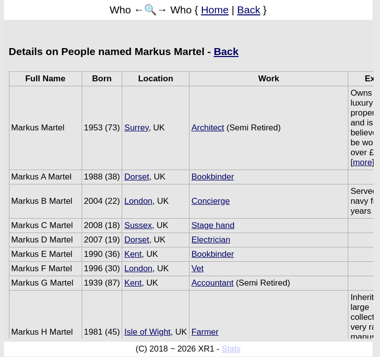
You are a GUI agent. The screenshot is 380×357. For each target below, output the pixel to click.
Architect (207, 127)
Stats (231, 349)
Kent (133, 254)
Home (215, 9)
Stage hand (213, 225)
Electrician (210, 239)
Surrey (136, 127)
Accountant (212, 283)
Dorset (136, 176)
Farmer (205, 332)
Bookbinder (212, 176)
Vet (197, 268)
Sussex (138, 225)
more (362, 162)
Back (248, 9)
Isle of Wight (147, 332)
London (138, 201)
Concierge (210, 201)
